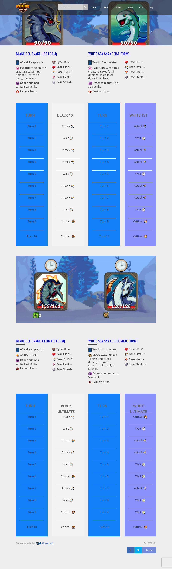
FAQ (151, 7)
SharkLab (47, 543)
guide (130, 7)
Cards (105, 7)
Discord (149, 550)
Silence (92, 368)
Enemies (118, 7)
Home (93, 7)
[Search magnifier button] (85, 7)
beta (141, 7)
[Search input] (71, 7)
